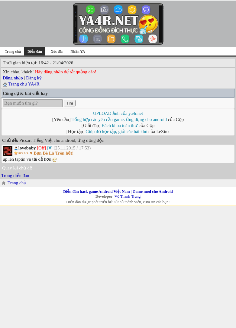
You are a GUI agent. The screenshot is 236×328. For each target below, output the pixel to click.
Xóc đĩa (57, 51)
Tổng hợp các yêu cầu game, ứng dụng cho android (119, 119)
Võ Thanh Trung (128, 196)
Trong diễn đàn (15, 175)
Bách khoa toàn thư (119, 125)
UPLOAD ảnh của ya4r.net (118, 113)
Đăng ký (33, 77)
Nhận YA (78, 51)
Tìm (69, 103)
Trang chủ (13, 51)
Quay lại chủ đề (17, 168)
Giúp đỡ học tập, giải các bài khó (116, 131)
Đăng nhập (13, 77)
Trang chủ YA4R (23, 84)
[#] (50, 148)
